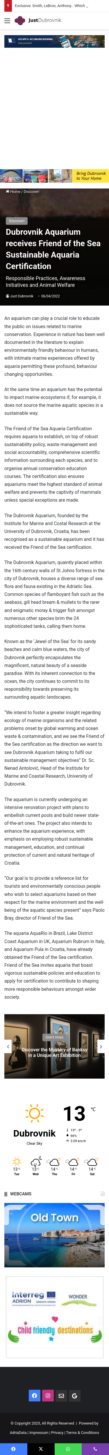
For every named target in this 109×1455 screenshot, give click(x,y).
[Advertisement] (54, 111)
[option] (54, 1046)
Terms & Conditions (82, 1432)
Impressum (38, 1432)
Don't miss (54, 1037)
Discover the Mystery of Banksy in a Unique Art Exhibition (54, 1052)
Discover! (31, 191)
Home (13, 191)
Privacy (57, 1432)
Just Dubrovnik (21, 296)
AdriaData (18, 1432)
